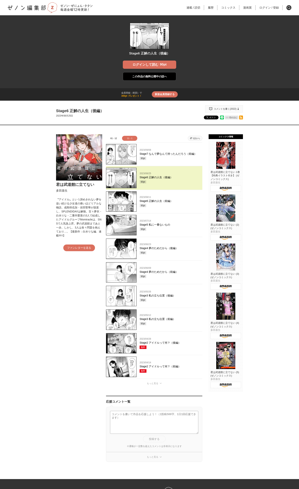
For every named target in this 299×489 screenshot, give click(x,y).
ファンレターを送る (79, 247)
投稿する (154, 438)
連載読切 (193, 7)
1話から (196, 138)
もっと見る (152, 383)
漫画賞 (247, 7)
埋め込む (233, 117)
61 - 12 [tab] (113, 138)
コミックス (228, 7)
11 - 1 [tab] (129, 138)
